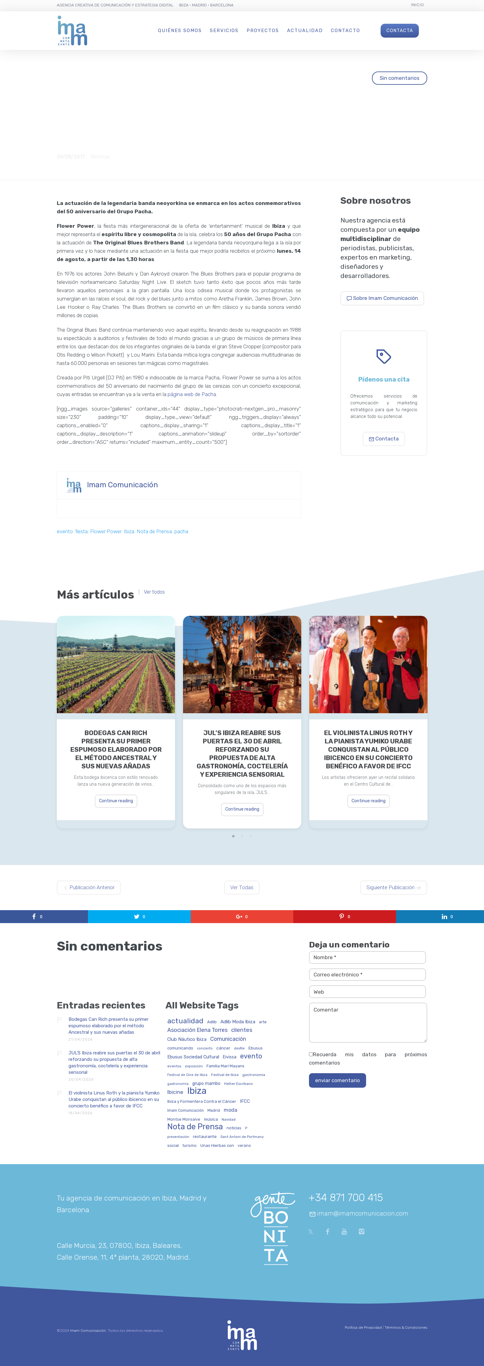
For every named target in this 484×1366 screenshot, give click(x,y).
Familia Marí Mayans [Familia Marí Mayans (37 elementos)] (225, 1066)
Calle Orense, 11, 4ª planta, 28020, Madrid (122, 1257)
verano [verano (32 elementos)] (244, 1145)
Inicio (417, 4)
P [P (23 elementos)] (246, 1128)
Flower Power (105, 531)
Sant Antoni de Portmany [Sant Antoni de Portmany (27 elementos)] (242, 1137)
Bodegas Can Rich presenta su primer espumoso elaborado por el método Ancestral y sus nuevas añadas (116, 749)
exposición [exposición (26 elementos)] (194, 1066)
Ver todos (154, 592)
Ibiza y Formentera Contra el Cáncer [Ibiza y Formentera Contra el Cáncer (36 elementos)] (201, 1101)
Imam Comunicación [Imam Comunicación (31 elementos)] (185, 1111)
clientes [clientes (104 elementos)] (241, 1030)
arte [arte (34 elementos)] (263, 1022)
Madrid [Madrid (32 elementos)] (213, 1110)
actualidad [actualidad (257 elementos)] (185, 1021)
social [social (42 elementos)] (173, 1145)
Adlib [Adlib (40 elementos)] (212, 1022)
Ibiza (129, 531)
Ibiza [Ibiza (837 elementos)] (197, 1091)
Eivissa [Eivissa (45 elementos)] (229, 1057)
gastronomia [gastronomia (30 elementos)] (253, 1075)
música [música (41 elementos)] (211, 1119)
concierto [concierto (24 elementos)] (205, 1048)
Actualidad (305, 30)
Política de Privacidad (363, 1327)
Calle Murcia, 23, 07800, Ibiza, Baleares (118, 1245)
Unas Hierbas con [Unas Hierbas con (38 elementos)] (217, 1145)
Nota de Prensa (154, 531)
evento (65, 531)
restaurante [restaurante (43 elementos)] (205, 1136)
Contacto (345, 30)
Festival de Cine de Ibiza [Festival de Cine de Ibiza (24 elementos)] (187, 1075)
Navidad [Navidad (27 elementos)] (229, 1120)
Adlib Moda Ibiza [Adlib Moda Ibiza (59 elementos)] (237, 1021)
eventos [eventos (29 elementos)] (174, 1066)
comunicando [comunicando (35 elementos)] (180, 1048)
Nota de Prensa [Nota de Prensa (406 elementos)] (195, 1127)
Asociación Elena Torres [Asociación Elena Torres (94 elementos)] (197, 1030)
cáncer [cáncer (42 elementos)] (223, 1048)
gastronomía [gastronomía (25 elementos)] (178, 1084)
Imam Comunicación (122, 485)
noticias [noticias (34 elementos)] (234, 1128)
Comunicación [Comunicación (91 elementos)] (228, 1039)
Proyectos (263, 30)
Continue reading (116, 801)
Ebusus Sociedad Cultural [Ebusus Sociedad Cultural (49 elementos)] (193, 1057)
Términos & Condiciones (406, 1327)
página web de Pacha (192, 394)
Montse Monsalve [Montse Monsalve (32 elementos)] (183, 1119)
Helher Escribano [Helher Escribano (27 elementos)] (238, 1084)
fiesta (81, 531)
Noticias (100, 157)
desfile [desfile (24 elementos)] (239, 1048)
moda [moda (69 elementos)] (230, 1110)
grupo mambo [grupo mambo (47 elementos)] (206, 1083)
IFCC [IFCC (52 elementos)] (245, 1101)
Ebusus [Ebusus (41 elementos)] (255, 1048)
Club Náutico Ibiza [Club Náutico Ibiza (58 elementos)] (187, 1039)
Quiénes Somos (180, 30)
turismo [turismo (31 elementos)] (189, 1146)
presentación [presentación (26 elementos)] (178, 1137)
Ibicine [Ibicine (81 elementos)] (175, 1092)
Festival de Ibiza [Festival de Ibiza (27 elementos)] (225, 1075)
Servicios (224, 30)
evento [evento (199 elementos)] (251, 1056)
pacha (181, 531)
